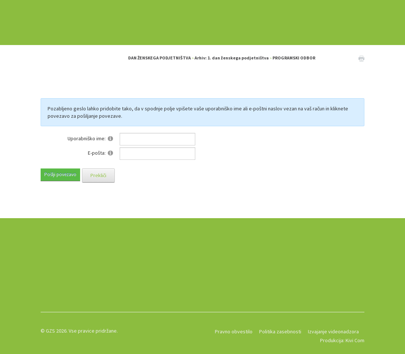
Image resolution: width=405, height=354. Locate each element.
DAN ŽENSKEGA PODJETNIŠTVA (159, 58)
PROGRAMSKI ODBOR (293, 58)
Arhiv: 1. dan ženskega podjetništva (232, 58)
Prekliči (98, 175)
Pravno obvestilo (234, 331)
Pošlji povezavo (60, 174)
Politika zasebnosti (280, 331)
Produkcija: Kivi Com (342, 340)
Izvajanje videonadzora (333, 331)
